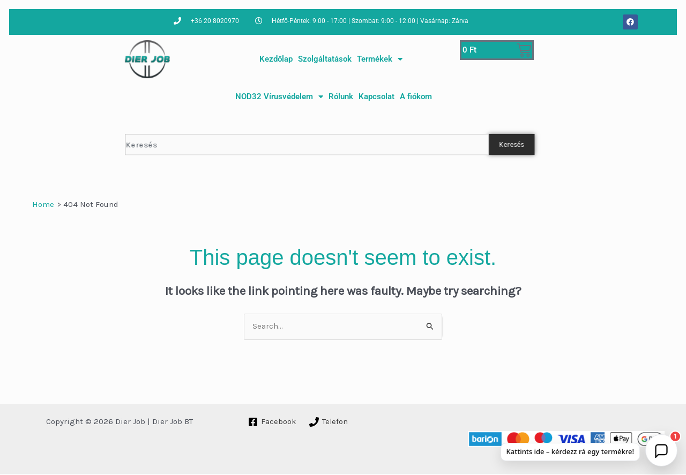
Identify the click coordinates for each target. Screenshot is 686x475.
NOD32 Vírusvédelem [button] (279, 96)
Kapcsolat (376, 96)
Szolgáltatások (325, 59)
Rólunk (341, 96)
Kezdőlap (276, 59)
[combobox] (306, 144)
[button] (661, 450)
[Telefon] (329, 423)
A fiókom (416, 96)
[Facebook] (272, 423)
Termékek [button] (379, 59)
